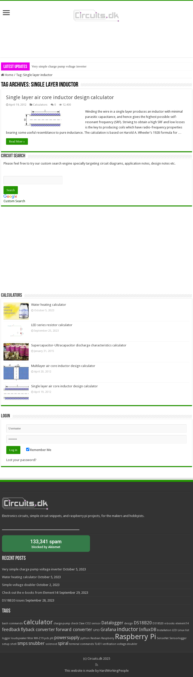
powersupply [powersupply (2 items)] (67, 637)
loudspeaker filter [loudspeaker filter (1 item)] (22, 638)
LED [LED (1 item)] (174, 630)
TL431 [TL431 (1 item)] (98, 644)
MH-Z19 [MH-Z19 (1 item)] (38, 638)
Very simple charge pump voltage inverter (59, 66)
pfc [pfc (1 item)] (52, 638)
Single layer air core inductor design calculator (60, 97)
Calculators (40, 104)
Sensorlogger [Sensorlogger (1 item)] (177, 638)
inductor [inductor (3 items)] (127, 629)
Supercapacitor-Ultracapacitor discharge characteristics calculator (78, 345)
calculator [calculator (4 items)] (38, 622)
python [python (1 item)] (85, 638)
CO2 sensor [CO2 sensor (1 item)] (93, 623)
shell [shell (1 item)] (13, 644)
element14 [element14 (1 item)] (182, 623)
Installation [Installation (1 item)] (164, 630)
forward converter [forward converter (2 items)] (74, 629)
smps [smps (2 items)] (22, 643)
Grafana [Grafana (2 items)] (108, 629)
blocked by (46, 543)
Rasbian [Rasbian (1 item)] (95, 638)
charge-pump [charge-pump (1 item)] (62, 623)
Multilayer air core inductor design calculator (63, 366)
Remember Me (38, 450)
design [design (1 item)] (128, 623)
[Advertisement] (96, 41)
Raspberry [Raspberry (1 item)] (107, 638)
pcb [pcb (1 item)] (46, 638)
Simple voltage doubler (19, 585)
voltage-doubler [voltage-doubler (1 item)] (127, 644)
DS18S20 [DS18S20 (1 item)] (158, 623)
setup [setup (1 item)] (6, 644)
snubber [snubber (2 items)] (36, 643)
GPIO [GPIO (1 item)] (96, 630)
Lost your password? (21, 460)
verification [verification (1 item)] (109, 644)
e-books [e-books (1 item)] (169, 623)
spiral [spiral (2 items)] (63, 643)
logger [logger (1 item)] (6, 638)
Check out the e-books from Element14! (30, 592)
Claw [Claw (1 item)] (81, 623)
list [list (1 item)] (187, 630)
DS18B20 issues (13, 600)
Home (7, 75)
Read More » (17, 141)
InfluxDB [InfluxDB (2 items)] (147, 629)
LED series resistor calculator (51, 325)
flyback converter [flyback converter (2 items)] (38, 629)
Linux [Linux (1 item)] (181, 630)
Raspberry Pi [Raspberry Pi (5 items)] (135, 636)
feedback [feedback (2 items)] (11, 629)
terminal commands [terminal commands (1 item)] (81, 644)
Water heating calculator (48, 305)
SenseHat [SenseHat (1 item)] (163, 638)
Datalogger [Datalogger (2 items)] (112, 622)
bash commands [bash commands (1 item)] (12, 623)
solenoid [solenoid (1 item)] (51, 644)
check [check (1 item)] (74, 623)
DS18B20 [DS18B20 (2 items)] (143, 622)
